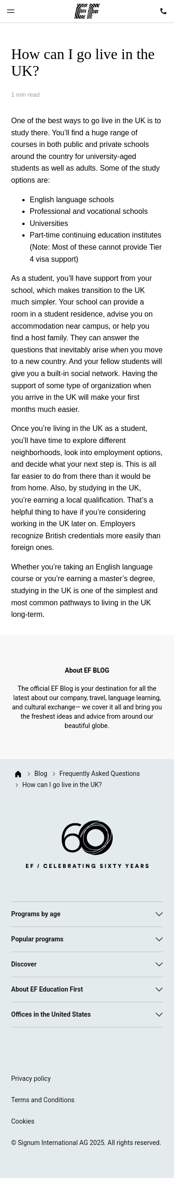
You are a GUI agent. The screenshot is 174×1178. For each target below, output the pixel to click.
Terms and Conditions (43, 1100)
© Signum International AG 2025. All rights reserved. (86, 1142)
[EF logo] (87, 846)
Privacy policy (31, 1078)
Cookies (22, 1121)
